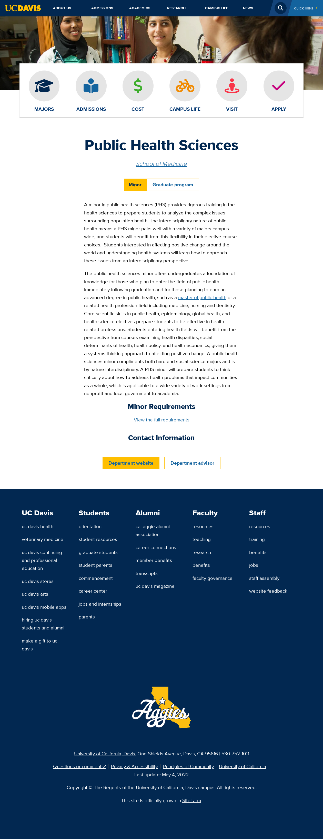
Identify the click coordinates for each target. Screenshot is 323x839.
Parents (87, 616)
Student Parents (95, 565)
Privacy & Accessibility (134, 766)
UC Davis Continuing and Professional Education (42, 560)
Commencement (96, 578)
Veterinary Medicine (42, 539)
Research (176, 8)
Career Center (93, 590)
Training (257, 539)
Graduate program (173, 184)
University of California (242, 766)
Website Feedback (268, 590)
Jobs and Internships (100, 603)
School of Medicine (161, 163)
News (248, 8)
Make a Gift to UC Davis (39, 644)
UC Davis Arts (35, 593)
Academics (139, 8)
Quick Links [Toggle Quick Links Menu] (303, 8)
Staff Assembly (264, 578)
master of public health (202, 297)
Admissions (102, 8)
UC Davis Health (37, 526)
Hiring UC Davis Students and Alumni (43, 623)
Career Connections (156, 547)
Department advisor (192, 463)
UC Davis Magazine (155, 586)
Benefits (201, 565)
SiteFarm (191, 800)
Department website (131, 462)
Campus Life (216, 8)
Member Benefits (154, 560)
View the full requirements (161, 419)
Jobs (253, 565)
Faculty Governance (213, 578)
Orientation (90, 526)
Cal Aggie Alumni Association (153, 530)
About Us (62, 8)
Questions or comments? (79, 766)
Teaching (202, 539)
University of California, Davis (104, 753)
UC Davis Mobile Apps (44, 607)
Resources (203, 526)
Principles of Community (188, 766)
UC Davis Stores (38, 581)
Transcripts (147, 573)
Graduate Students (98, 552)
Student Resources (98, 539)
